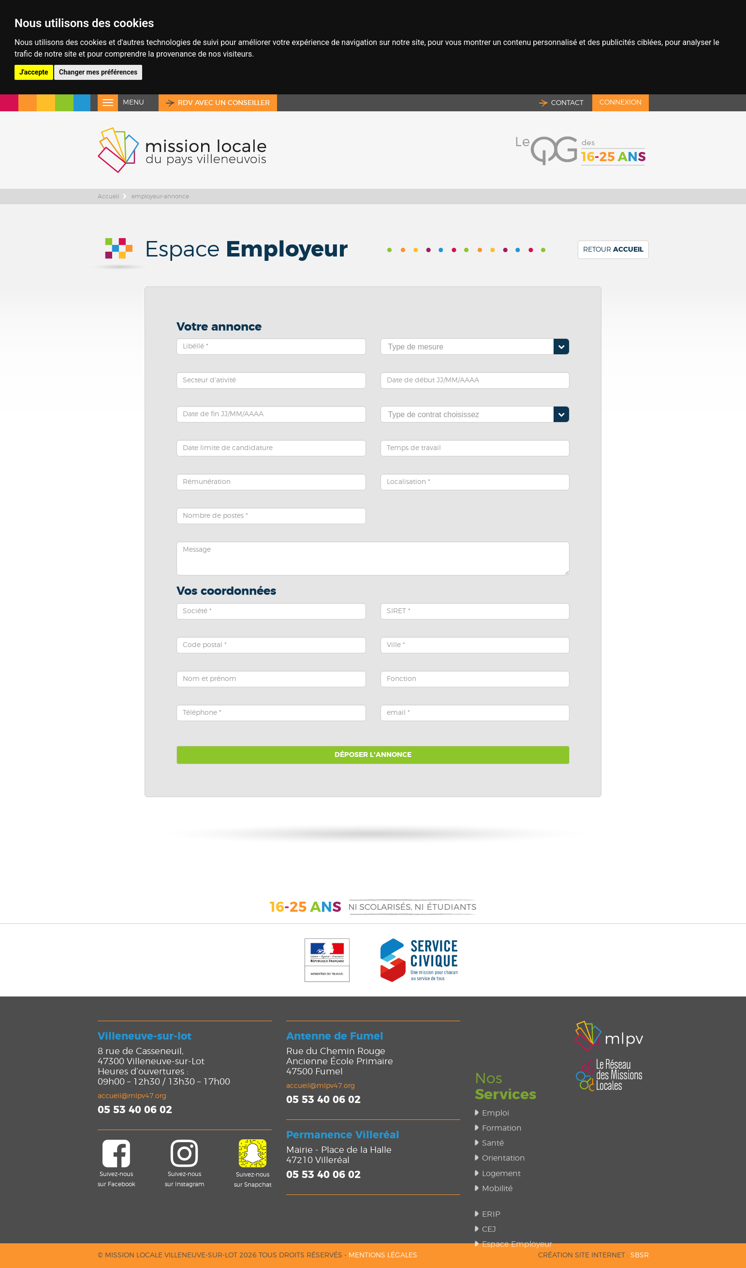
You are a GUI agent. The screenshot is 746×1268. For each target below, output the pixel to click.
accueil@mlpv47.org (132, 1096)
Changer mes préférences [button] (98, 72)
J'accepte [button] (33, 72)
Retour (613, 249)
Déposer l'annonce (373, 755)
